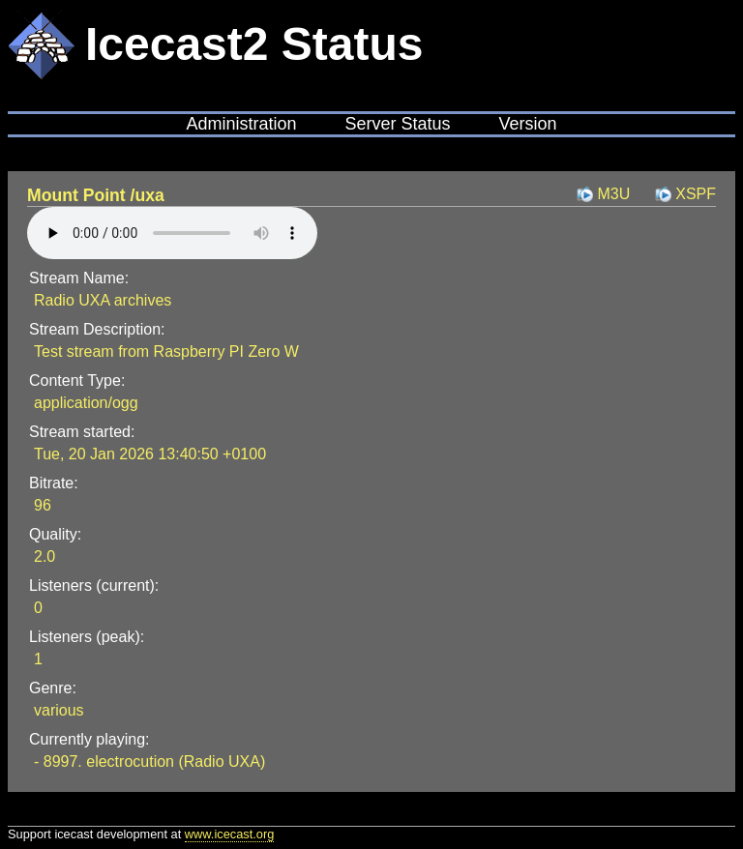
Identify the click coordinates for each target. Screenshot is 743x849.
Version (528, 123)
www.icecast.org (229, 834)
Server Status (397, 123)
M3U (613, 194)
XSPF (695, 194)
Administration (241, 123)
